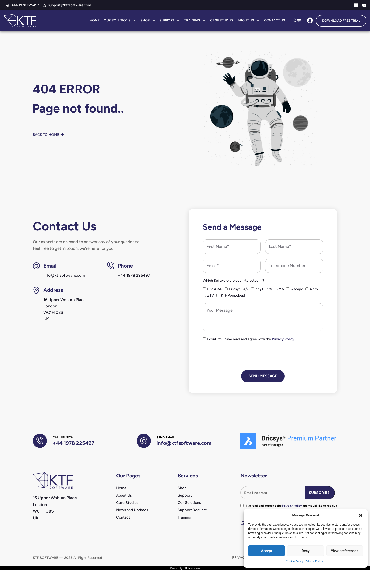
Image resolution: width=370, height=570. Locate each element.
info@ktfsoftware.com (183, 443)
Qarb (314, 289)
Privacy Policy (314, 561)
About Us (249, 21)
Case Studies (221, 20)
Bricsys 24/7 (239, 289)
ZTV (210, 295)
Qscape (297, 289)
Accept (266, 551)
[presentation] (238, 356)
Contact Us (274, 20)
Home (95, 20)
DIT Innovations (191, 568)
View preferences (344, 551)
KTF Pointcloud (233, 295)
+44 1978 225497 (73, 443)
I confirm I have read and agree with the (250, 339)
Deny (306, 551)
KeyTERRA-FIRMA (270, 289)
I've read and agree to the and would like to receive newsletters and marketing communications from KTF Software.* (291, 508)
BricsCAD (214, 289)
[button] (360, 515)
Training (195, 21)
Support (170, 21)
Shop (147, 21)
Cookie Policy (294, 561)
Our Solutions (120, 21)
